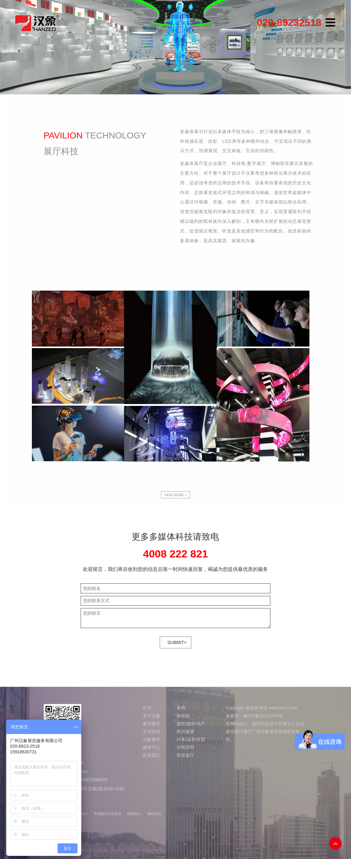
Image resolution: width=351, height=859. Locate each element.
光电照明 (185, 747)
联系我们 (151, 755)
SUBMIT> (177, 642)
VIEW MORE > (175, 495)
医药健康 (185, 731)
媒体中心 (151, 747)
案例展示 (151, 723)
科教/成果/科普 (191, 739)
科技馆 (183, 715)
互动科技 (151, 731)
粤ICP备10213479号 (263, 715)
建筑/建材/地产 (191, 723)
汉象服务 (151, 739)
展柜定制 (154, 814)
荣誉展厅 (185, 755)
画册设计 (134, 814)
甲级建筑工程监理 (107, 814)
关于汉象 (151, 715)
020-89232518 (289, 22)
